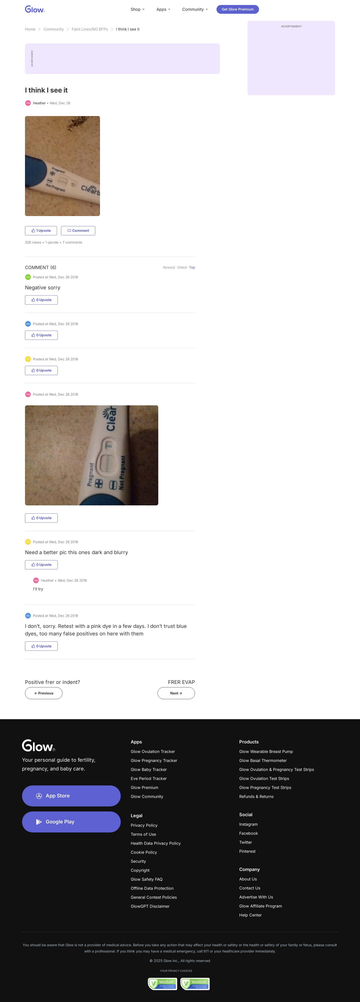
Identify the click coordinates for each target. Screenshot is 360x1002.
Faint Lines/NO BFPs (90, 29)
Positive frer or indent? (52, 682)
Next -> (176, 693)
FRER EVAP (181, 682)
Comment (78, 230)
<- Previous (44, 693)
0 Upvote (41, 300)
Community (54, 29)
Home (30, 29)
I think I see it (128, 29)
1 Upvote (41, 230)
